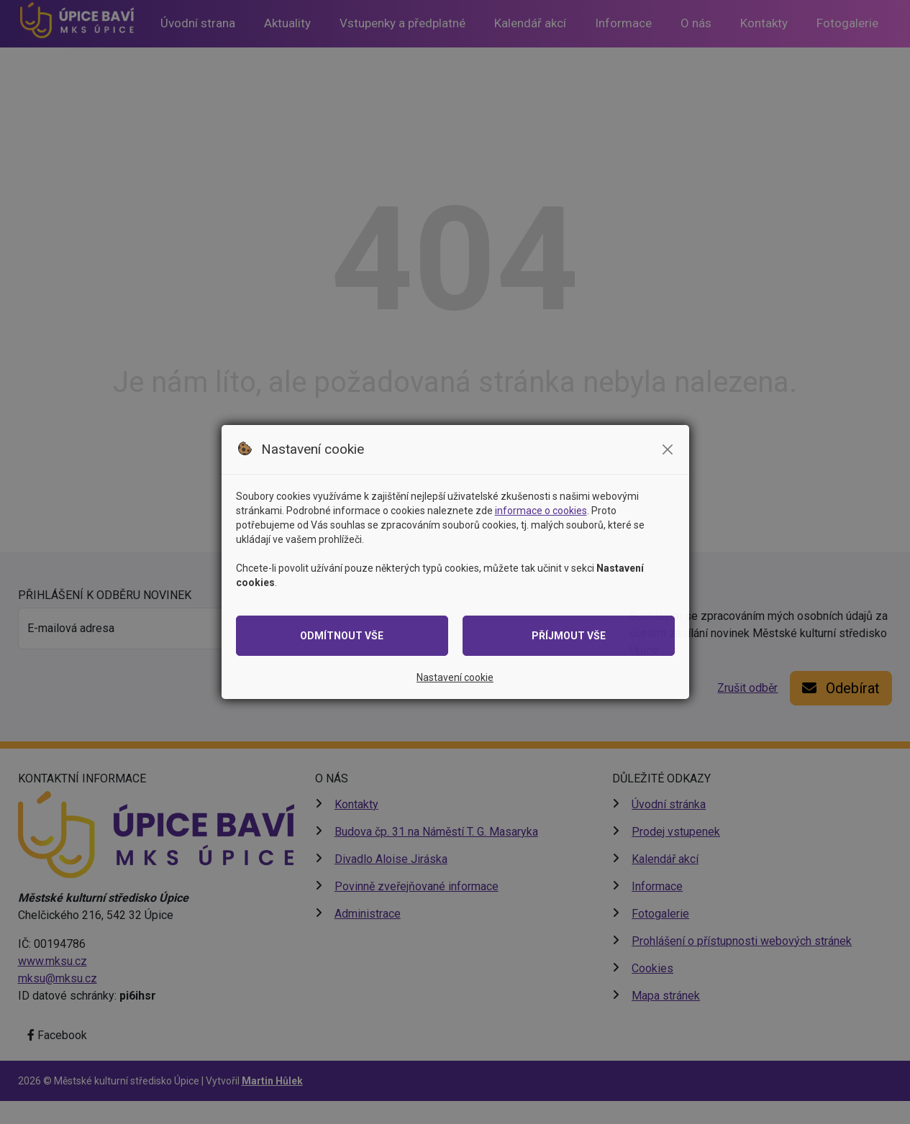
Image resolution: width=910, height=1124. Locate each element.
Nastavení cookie (455, 677)
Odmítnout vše (341, 635)
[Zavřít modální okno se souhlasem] (667, 449)
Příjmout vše (569, 635)
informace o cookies (541, 510)
